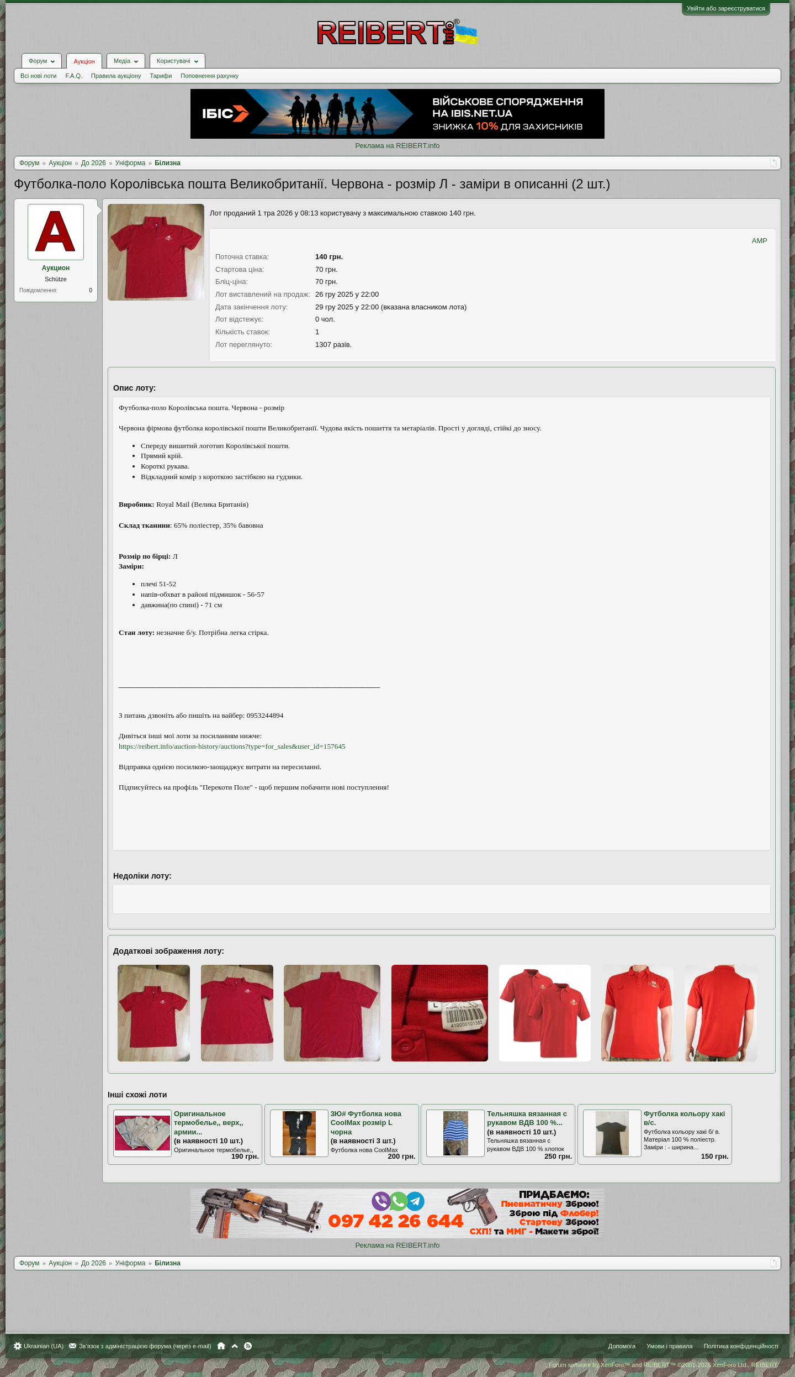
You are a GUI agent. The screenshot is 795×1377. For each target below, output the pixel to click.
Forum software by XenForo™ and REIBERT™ (663, 1365)
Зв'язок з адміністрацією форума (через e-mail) (145, 1346)
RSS (248, 1346)
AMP (759, 240)
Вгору (235, 1346)
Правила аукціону (116, 75)
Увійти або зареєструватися (726, 8)
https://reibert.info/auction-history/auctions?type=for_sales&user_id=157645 (232, 746)
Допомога (621, 1346)
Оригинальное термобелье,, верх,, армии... (208, 1123)
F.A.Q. (73, 75)
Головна (221, 1346)
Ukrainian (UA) (43, 1346)
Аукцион (56, 268)
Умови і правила (669, 1346)
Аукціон (83, 61)
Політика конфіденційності (741, 1346)
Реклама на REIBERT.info (397, 145)
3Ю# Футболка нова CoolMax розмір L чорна (366, 1123)
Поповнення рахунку (210, 75)
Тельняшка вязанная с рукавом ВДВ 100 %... (527, 1118)
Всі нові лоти (38, 75)
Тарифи (161, 75)
